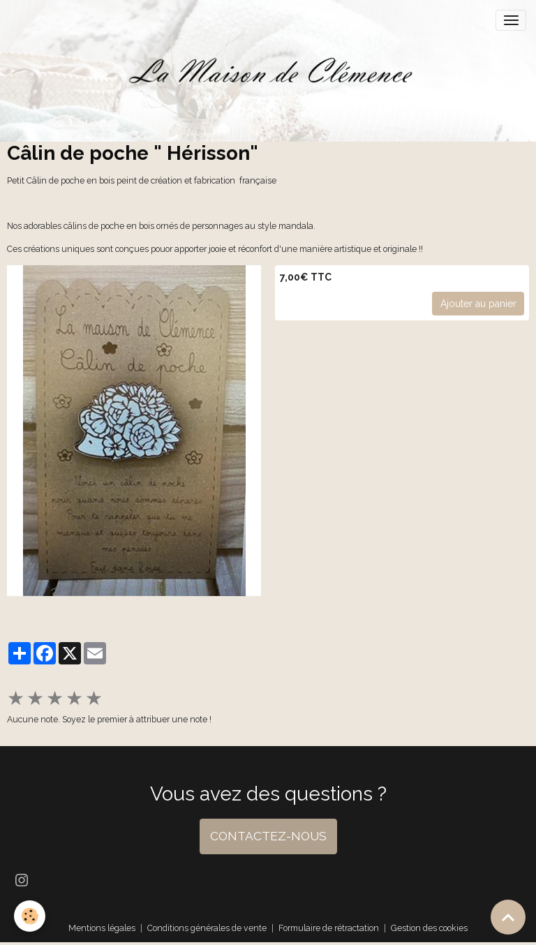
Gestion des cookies (429, 928)
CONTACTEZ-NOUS (268, 836)
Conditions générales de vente (207, 928)
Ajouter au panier (478, 303)
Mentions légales (101, 928)
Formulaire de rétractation (328, 928)
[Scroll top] (508, 917)
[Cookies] (29, 916)
